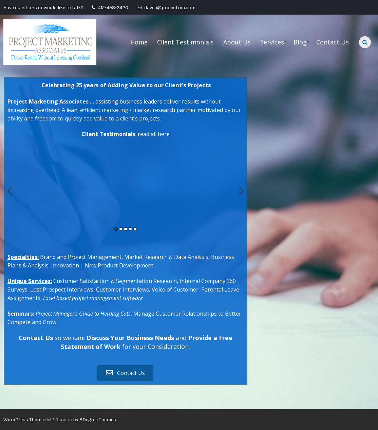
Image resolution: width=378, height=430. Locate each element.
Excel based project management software (93, 298)
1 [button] (116, 229)
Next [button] (241, 190)
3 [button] (125, 229)
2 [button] (120, 229)
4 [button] (130, 229)
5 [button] (135, 229)
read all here (154, 134)
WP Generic (60, 420)
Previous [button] (10, 190)
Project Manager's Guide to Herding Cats (83, 313)
